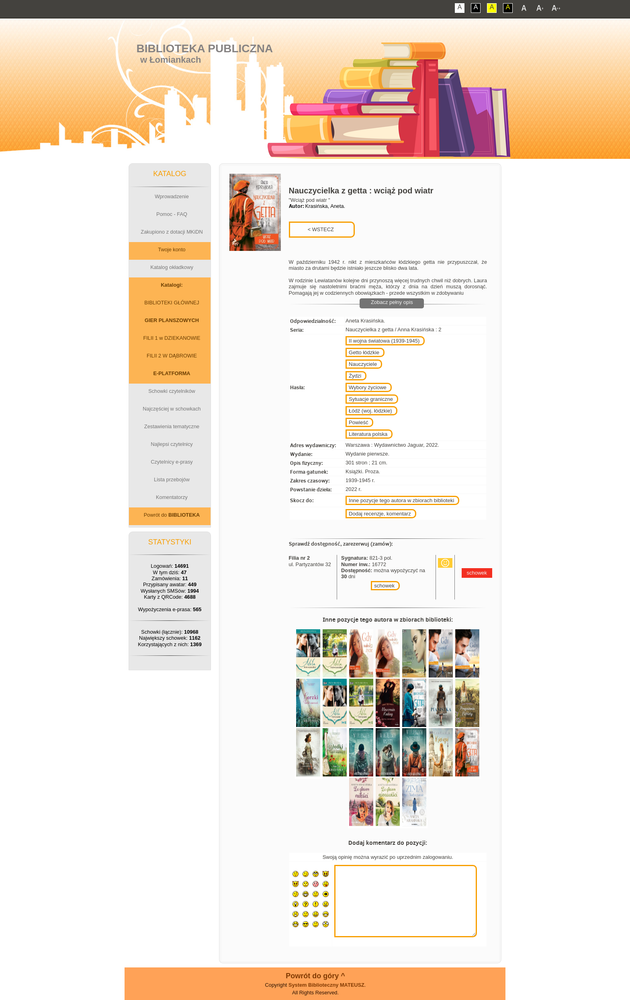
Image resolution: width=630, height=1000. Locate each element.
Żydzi (355, 376)
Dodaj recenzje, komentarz (380, 514)
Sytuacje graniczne (371, 399)
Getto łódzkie (364, 352)
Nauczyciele (363, 364)
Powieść (358, 422)
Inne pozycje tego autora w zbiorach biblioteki (401, 500)
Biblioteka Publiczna (205, 48)
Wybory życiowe (368, 387)
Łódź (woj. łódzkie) (370, 411)
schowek (384, 586)
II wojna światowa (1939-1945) (384, 341)
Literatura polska (368, 434)
